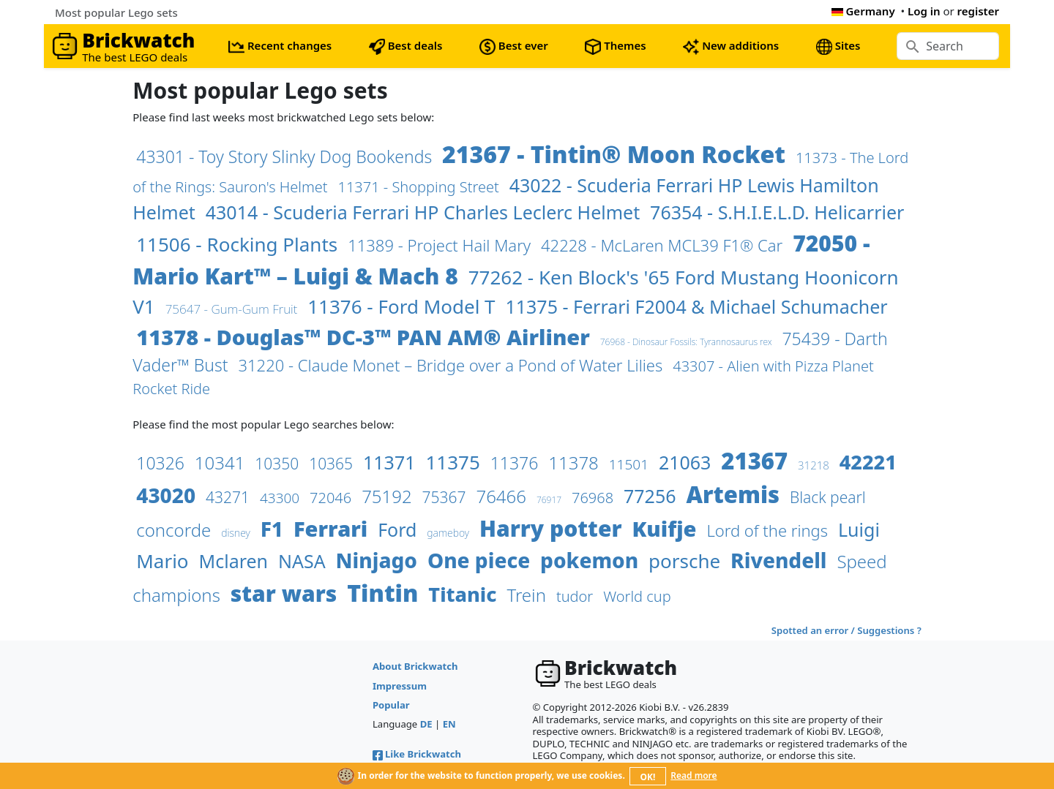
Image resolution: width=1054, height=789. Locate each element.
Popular (391, 704)
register (978, 11)
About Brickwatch (415, 666)
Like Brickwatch (417, 753)
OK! (648, 777)
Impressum (400, 685)
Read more (693, 775)
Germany (863, 11)
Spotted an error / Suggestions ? (846, 630)
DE (426, 724)
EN (449, 724)
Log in (924, 11)
